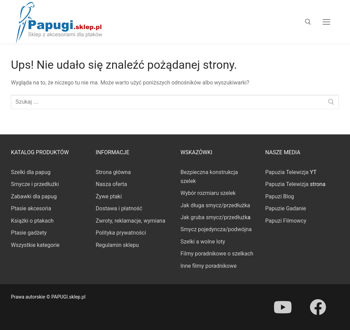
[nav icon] (326, 22)
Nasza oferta (111, 184)
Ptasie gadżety (29, 232)
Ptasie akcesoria (31, 208)
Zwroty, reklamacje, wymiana (130, 220)
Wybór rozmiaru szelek (207, 193)
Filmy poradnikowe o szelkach (216, 253)
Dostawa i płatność (119, 208)
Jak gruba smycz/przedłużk (213, 217)
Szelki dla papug (31, 172)
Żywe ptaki (109, 196)
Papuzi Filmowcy (285, 220)
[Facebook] (317, 307)
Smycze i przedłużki (35, 184)
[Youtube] (282, 307)
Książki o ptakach (32, 220)
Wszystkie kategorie (35, 245)
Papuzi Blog (279, 196)
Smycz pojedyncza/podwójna (216, 229)
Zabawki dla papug (34, 196)
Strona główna (113, 172)
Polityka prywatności (121, 232)
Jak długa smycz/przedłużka (215, 205)
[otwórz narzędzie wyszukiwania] (308, 22)
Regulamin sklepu (117, 245)
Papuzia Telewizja (287, 172)
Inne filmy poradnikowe (208, 266)
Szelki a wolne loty (202, 241)
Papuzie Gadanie (285, 208)
